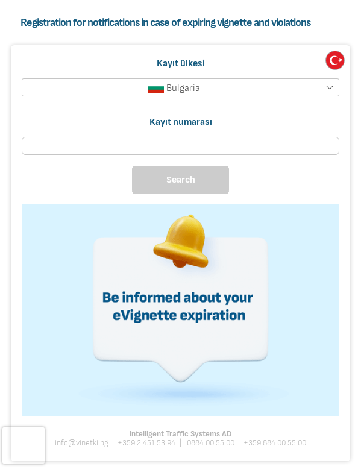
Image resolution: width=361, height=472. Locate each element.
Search (180, 180)
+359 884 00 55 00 (274, 443)
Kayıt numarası (180, 121)
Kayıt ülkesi (181, 63)
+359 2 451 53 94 (146, 443)
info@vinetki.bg (81, 443)
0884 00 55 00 (209, 443)
